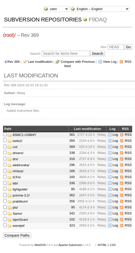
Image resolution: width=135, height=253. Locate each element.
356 (72, 201)
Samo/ (15, 213)
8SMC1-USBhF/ (22, 135)
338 (72, 153)
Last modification (40, 62)
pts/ (13, 207)
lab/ (13, 183)
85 (73, 189)
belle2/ (15, 141)
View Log (109, 62)
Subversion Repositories (43, 19)
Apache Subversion (70, 244)
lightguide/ (18, 189)
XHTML (102, 244)
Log (115, 134)
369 (72, 147)
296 (72, 165)
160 (72, 177)
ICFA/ (14, 177)
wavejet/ (16, 226)
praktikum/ (18, 201)
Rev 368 (13, 62)
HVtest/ (15, 171)
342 (72, 213)
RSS (128, 134)
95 (73, 207)
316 (72, 159)
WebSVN (40, 244)
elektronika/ (18, 165)
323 (72, 225)
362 (72, 195)
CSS (113, 244)
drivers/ (15, 153)
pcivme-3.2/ (19, 195)
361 (72, 134)
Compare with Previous (78, 62)
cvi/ (12, 147)
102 (72, 219)
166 (72, 171)
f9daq (98, 19)
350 (72, 141)
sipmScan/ (18, 219)
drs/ (13, 159)
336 (72, 183)
